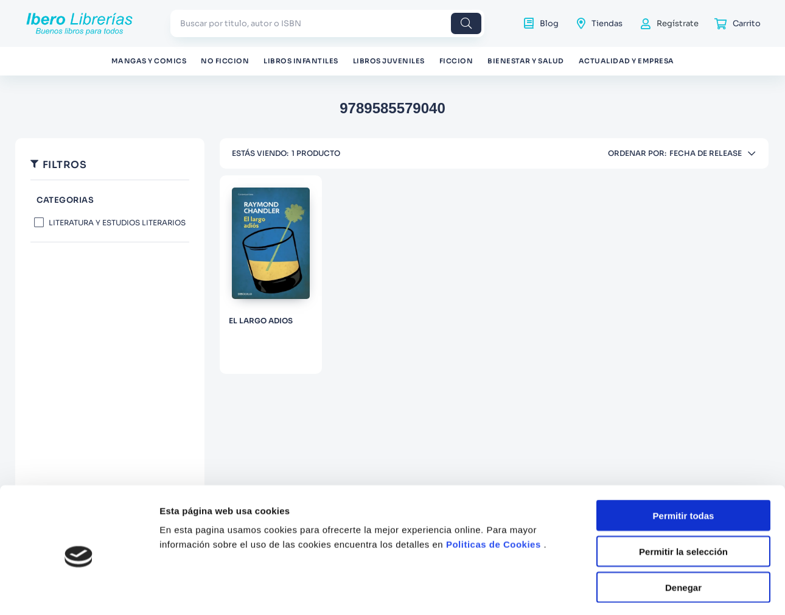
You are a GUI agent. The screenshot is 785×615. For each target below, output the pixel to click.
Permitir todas (683, 465)
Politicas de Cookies (493, 494)
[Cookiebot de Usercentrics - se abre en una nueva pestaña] (79, 591)
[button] (109, 200)
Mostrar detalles (658, 591)
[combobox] (327, 23)
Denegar (683, 537)
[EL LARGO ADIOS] (271, 274)
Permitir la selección (683, 501)
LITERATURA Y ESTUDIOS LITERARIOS (117, 222)
